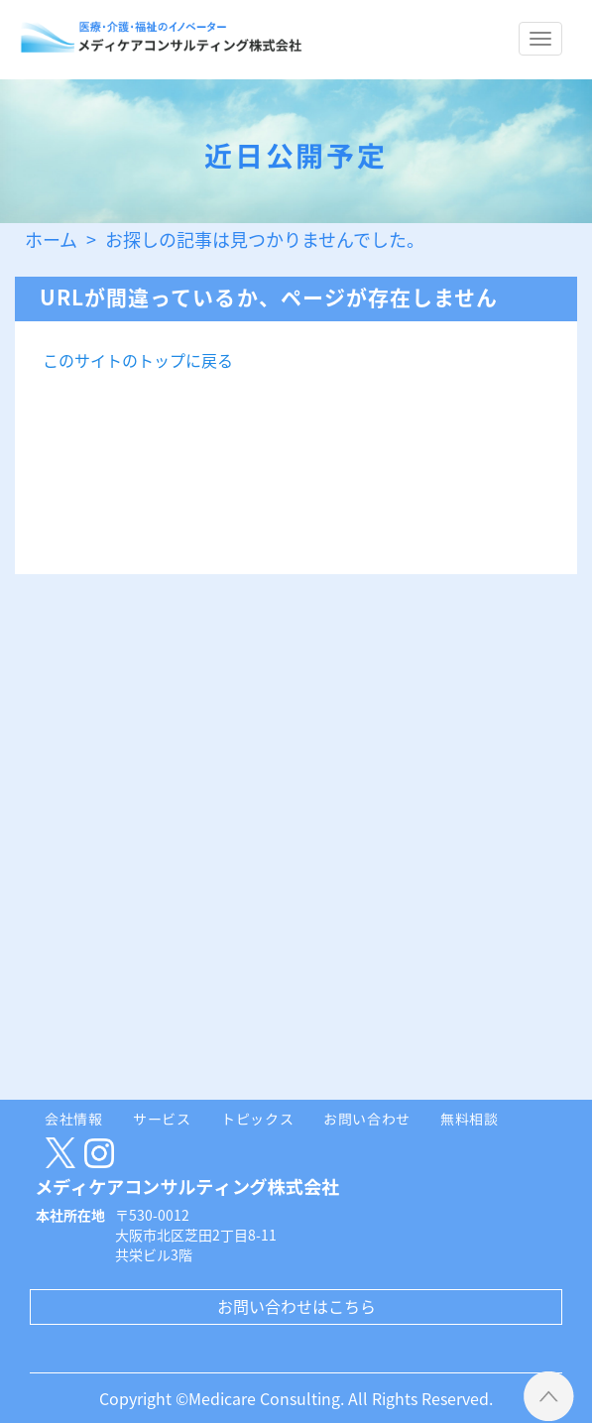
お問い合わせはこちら (296, 1306)
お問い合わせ (367, 1118)
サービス (162, 1118)
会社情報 (74, 1118)
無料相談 (469, 1118)
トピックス (258, 1118)
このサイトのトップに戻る (138, 360)
